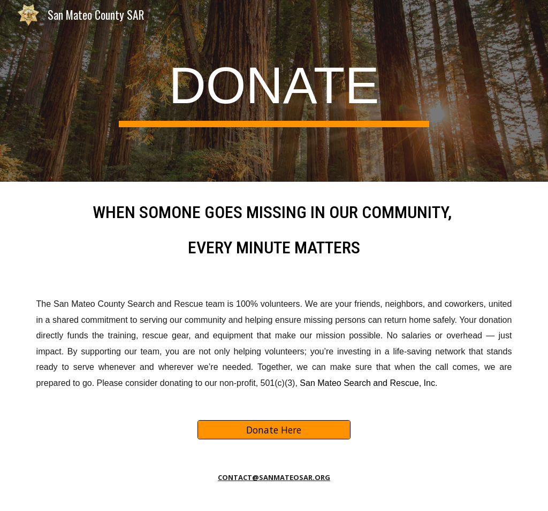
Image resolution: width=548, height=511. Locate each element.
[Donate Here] (274, 430)
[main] (274, 90)
